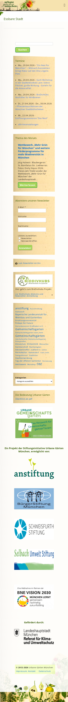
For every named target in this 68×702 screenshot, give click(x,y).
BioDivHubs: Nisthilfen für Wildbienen (32, 96)
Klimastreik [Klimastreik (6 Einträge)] (32, 344)
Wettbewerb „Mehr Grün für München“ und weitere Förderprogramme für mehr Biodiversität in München (34, 151)
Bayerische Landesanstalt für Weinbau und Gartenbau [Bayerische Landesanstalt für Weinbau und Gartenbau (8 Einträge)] (31, 316)
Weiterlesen (27, 185)
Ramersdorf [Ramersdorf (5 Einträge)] (34, 352)
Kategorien (20, 377)
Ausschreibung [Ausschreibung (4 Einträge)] (36, 309)
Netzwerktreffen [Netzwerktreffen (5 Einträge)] (22, 349)
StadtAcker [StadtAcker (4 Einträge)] (33, 355)
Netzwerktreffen (28, 241)
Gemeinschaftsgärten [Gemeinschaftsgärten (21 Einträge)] (30, 336)
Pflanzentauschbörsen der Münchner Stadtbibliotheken (29, 107)
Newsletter (25, 238)
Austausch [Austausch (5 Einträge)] (19, 311)
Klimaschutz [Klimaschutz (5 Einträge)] (20, 344)
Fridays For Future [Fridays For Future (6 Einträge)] (24, 323)
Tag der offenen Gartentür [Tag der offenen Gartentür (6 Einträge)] (28, 361)
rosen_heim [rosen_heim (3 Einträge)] (44, 353)
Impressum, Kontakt (26, 671)
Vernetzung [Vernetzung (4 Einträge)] (47, 361)
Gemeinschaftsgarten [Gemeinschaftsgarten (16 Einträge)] (29, 329)
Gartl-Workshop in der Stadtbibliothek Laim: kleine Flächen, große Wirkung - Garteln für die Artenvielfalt (33, 84)
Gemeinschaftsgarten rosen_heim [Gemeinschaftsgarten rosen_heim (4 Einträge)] (29, 332)
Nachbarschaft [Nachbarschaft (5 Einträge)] (21, 347)
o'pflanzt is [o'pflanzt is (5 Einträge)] (35, 349)
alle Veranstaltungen (28, 124)
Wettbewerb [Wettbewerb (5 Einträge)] (20, 364)
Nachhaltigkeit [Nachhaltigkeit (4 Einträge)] (35, 347)
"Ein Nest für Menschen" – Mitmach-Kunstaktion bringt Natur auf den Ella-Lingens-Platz (32, 69)
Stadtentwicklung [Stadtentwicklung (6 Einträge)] (23, 358)
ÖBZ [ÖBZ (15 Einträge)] (39, 364)
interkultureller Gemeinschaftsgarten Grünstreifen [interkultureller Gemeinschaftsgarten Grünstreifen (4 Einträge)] (30, 340)
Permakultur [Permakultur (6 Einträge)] (21, 352)
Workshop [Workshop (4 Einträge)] (31, 364)
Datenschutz (45, 671)
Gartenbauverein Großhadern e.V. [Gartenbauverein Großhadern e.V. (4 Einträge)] (29, 326)
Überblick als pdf (23, 398)
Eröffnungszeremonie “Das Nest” (31, 118)
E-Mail (22, 207)
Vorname (22, 216)
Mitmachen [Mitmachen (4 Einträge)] (44, 344)
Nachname (23, 226)
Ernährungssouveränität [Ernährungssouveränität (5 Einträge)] (26, 320)
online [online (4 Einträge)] (44, 350)
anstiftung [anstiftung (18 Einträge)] (22, 308)
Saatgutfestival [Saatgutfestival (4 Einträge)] (21, 355)
